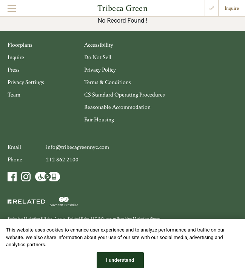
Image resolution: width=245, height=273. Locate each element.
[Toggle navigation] (11, 8)
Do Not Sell (97, 57)
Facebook (13, 176)
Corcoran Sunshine (63, 201)
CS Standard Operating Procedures (124, 94)
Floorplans (20, 44)
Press (14, 69)
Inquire (232, 8)
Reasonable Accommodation (117, 106)
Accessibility (98, 44)
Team (14, 94)
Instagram (26, 176)
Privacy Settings (26, 82)
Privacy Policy (100, 69)
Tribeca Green (122, 7)
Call (211, 8)
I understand (120, 265)
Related (27, 201)
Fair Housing (99, 119)
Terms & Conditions (107, 82)
